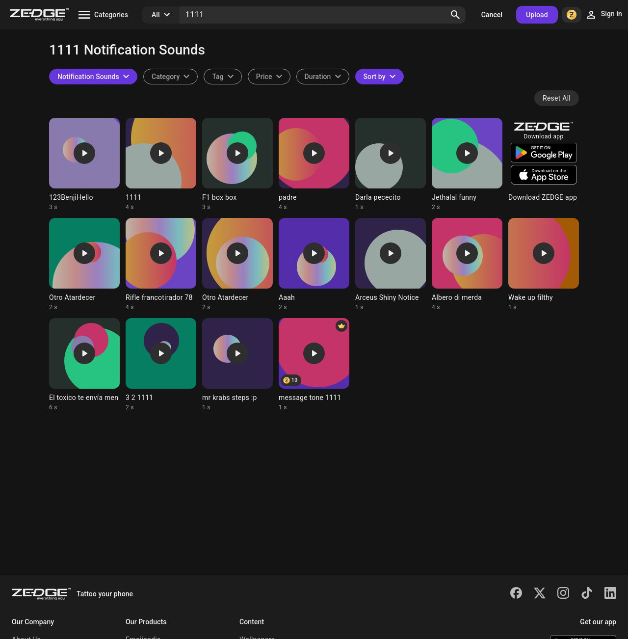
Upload (537, 15)
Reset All (557, 98)
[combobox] (222, 76)
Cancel (491, 15)
